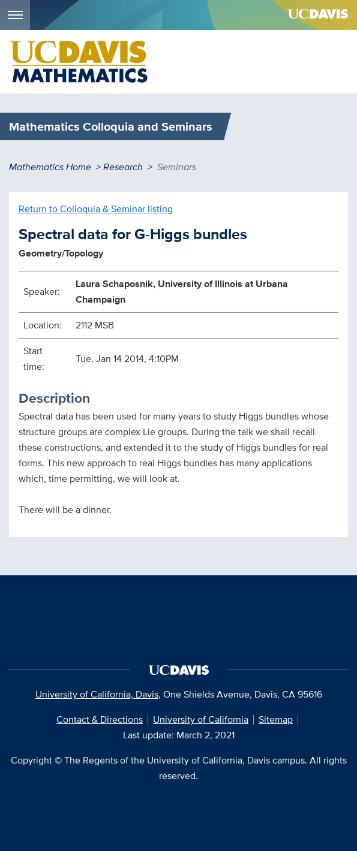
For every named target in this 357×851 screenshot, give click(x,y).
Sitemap (276, 719)
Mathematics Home (50, 167)
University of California (200, 719)
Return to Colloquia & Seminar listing (96, 209)
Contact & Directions (99, 719)
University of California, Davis (96, 694)
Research (123, 167)
